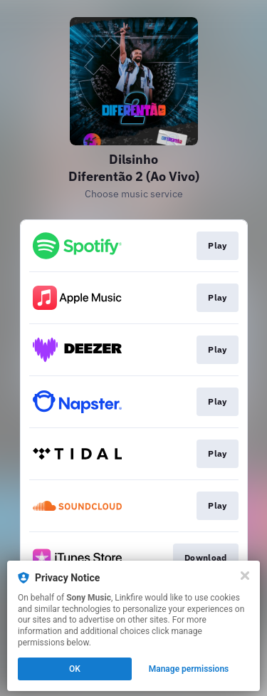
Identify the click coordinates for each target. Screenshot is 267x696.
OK (74, 669)
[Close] (245, 575)
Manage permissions (189, 669)
